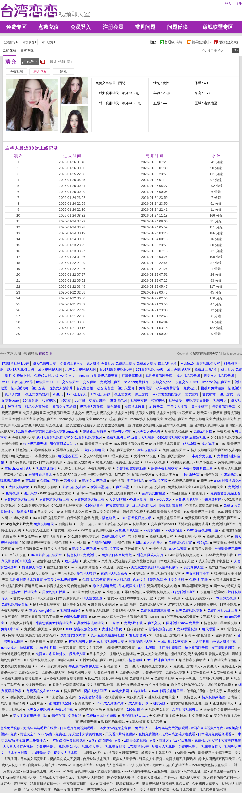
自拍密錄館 (10, 617)
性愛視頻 (139, 573)
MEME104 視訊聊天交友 (133, 475)
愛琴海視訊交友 (68, 450)
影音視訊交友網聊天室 (214, 753)
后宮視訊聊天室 (33, 425)
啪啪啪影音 (115, 709)
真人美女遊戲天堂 (106, 512)
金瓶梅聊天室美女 (167, 771)
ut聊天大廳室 (19, 456)
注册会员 (113, 27)
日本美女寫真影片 (33, 759)
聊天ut (205, 481)
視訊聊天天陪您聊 (90, 777)
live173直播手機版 (137, 771)
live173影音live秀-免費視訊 (108, 678)
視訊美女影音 (124, 413)
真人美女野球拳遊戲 (214, 561)
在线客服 (45, 353)
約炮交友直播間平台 (69, 790)
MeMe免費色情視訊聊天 (210, 765)
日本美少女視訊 (43, 456)
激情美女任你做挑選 (25, 697)
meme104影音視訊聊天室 (75, 771)
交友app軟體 (92, 456)
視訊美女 (139, 524)
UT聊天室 (184, 413)
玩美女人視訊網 (176, 431)
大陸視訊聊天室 (176, 419)
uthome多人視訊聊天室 (75, 419)
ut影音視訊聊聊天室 (120, 648)
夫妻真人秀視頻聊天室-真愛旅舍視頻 (128, 561)
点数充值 (48, 27)
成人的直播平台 (101, 784)
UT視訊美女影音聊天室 (121, 753)
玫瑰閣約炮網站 (113, 722)
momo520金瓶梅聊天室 (75, 765)
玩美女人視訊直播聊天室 (170, 765)
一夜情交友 (188, 697)
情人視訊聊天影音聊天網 (209, 450)
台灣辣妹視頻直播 (41, 765)
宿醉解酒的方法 (136, 549)
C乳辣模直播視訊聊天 (146, 722)
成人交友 (90, 561)
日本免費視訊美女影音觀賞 (63, 678)
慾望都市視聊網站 (192, 660)
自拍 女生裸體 (155, 685)
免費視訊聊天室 (34, 413)
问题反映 (177, 27)
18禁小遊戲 (204, 462)
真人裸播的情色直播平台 (221, 777)
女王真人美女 (165, 475)
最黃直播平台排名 (223, 771)
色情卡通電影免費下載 (202, 505)
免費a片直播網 (164, 716)
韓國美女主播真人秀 (156, 753)
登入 (228, 4)
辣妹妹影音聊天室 (161, 697)
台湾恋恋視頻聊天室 (205, 353)
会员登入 (80, 27)
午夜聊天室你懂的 (224, 660)
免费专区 (16, 27)
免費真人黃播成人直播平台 (157, 777)
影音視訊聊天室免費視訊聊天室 (165, 784)
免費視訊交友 (152, 672)
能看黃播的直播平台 (45, 784)
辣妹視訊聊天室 (195, 771)
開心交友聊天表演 (120, 777)
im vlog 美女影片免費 (52, 666)
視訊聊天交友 (190, 777)
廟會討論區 (104, 462)
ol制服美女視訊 (181, 462)
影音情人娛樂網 (79, 462)
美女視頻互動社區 (100, 685)
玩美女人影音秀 (21, 623)
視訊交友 (78, 413)
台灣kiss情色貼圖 (89, 493)
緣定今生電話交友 (13, 784)
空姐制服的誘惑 (48, 561)
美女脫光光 (29, 536)
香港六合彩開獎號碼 (193, 524)
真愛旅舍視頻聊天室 (85, 425)
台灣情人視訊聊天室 (178, 425)
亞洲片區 (80, 543)
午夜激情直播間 (75, 784)
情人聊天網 (72, 691)
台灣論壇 (65, 524)
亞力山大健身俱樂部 (122, 493)
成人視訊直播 (139, 765)
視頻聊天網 (88, 722)
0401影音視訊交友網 (226, 437)
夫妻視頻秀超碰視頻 (16, 666)
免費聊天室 (16, 635)
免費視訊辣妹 (104, 672)
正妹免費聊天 (223, 703)
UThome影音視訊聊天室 (18, 777)
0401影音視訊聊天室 (164, 444)
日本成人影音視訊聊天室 (175, 561)
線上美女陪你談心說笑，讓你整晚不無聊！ (202, 685)
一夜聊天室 (67, 648)
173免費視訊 (199, 672)
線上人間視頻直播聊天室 (216, 759)
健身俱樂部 (223, 635)
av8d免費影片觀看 (84, 567)
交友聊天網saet (162, 524)
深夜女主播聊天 (90, 648)
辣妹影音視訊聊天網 (38, 771)
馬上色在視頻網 (128, 685)
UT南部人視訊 (154, 462)
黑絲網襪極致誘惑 (195, 586)
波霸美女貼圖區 (109, 771)
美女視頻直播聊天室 (166, 573)
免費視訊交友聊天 (155, 666)
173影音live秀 (90, 753)
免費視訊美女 (28, 672)
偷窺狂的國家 (57, 567)
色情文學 (9, 536)
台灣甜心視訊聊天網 (214, 678)
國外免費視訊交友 (22, 462)
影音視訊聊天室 (20, 419)
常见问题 (145, 27)
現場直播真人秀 (127, 784)
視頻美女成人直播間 (65, 759)
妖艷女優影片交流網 (40, 635)
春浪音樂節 (136, 536)
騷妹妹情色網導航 (222, 567)
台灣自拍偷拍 (231, 530)
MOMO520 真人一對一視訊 (77, 475)
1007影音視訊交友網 (128, 444)
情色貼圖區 (178, 493)
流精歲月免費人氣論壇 (139, 512)
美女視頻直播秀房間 (155, 790)
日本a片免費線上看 (218, 555)
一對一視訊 (85, 524)
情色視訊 (23, 450)
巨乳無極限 (117, 660)
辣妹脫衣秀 (135, 697)
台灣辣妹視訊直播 (96, 759)
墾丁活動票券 (53, 536)
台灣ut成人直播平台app (57, 777)
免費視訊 (223, 431)
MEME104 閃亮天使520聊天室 (173, 617)
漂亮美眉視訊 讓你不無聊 (40, 617)
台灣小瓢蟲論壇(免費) (83, 518)
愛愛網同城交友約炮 (162, 586)
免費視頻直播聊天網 (181, 759)
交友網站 (220, 543)
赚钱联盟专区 (217, 27)
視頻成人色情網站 (122, 654)
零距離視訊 (42, 450)
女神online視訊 (145, 456)
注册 (238, 4)
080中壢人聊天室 (116, 456)
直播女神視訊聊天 (93, 660)
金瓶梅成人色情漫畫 (111, 765)
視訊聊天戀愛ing (122, 450)
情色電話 (198, 493)
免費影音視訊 (139, 678)
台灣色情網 (10, 444)
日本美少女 (45, 512)
